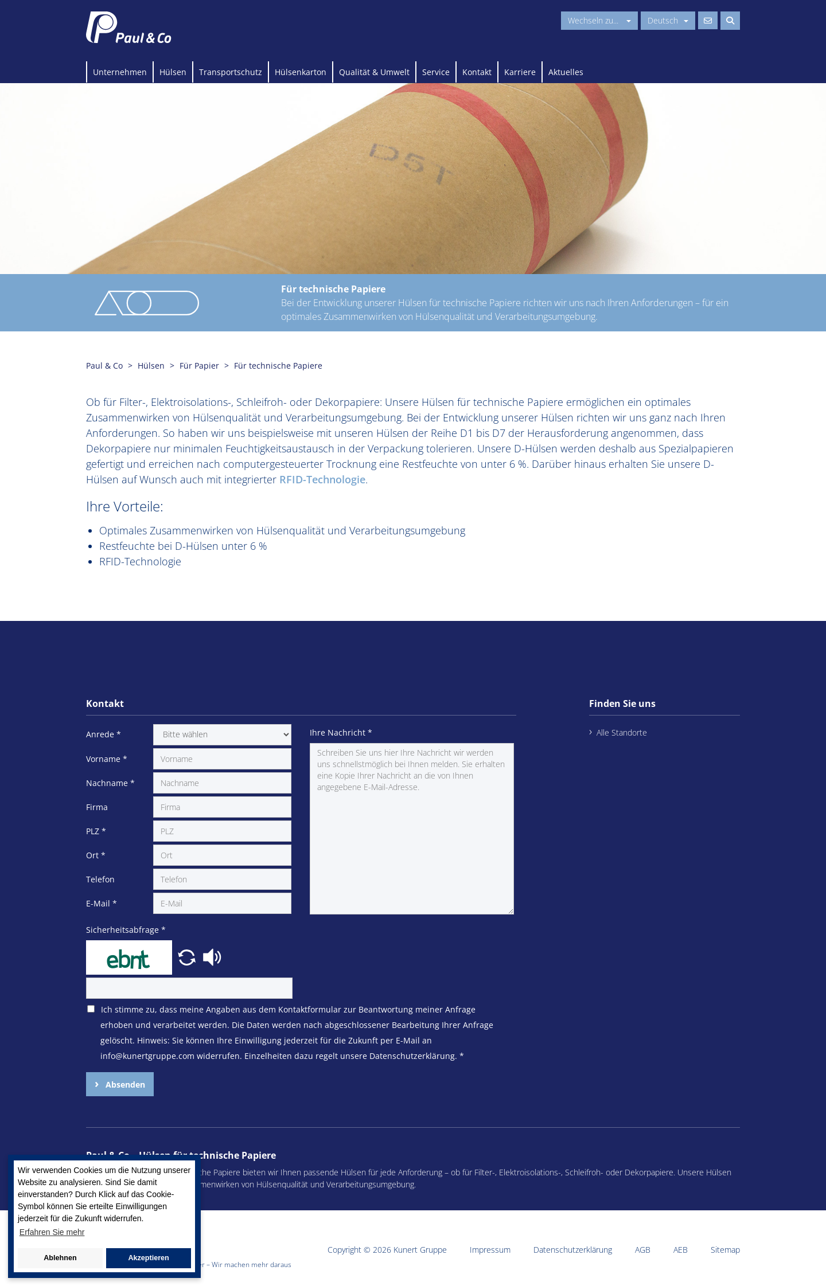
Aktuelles (565, 72)
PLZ (96, 831)
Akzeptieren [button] (148, 1258)
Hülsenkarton (300, 72)
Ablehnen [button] (60, 1258)
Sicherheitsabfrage (126, 929)
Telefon (100, 879)
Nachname (110, 782)
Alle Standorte (622, 732)
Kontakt (477, 72)
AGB (642, 1249)
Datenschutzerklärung (572, 1249)
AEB (680, 1249)
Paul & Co (104, 365)
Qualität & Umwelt (374, 72)
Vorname (106, 758)
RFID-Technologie (322, 479)
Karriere (520, 72)
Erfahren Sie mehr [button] (52, 1232)
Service (436, 72)
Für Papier (199, 365)
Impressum (490, 1249)
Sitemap (725, 1249)
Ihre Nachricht (341, 732)
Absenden (124, 1084)
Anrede (103, 734)
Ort (96, 855)
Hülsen (172, 72)
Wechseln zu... (599, 20)
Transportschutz (230, 72)
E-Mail (101, 903)
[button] (188, 956)
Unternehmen (120, 72)
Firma (97, 807)
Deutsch (668, 20)
